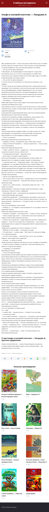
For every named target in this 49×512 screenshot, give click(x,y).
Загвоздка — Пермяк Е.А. (34, 428)
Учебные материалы (24, 2)
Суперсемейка (30, 493)
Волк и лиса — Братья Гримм (11, 428)
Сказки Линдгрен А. (17, 353)
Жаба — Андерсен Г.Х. (33, 394)
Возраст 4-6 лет (6, 353)
